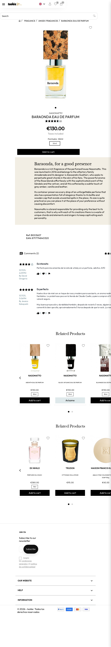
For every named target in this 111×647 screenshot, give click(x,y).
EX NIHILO (35, 468)
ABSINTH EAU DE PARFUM (35, 383)
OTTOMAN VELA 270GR (70, 475)
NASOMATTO (55, 113)
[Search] (51, 16)
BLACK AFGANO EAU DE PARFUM (70, 383)
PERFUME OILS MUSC (34, 475)
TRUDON (70, 468)
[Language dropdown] (72, 4)
